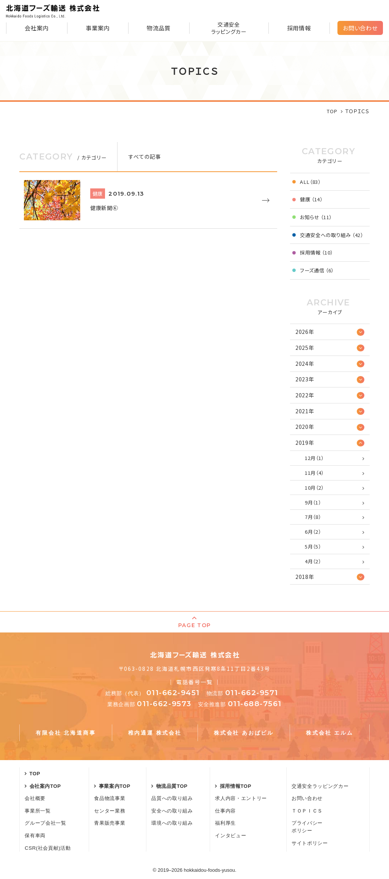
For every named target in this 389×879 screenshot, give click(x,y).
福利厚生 (225, 823)
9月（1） (313, 502)
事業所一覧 (37, 811)
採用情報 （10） (316, 252)
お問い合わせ (360, 28)
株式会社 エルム (329, 733)
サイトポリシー (310, 843)
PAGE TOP (194, 625)
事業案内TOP (114, 786)
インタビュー (230, 835)
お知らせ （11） (316, 217)
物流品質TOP (172, 786)
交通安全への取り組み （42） (331, 235)
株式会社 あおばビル (244, 733)
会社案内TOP (45, 786)
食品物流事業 (109, 798)
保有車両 (35, 835)
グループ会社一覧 (45, 823)
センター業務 (109, 811)
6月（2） (313, 531)
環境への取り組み (172, 823)
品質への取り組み (172, 798)
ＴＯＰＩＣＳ (307, 811)
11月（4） (314, 472)
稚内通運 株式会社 (155, 733)
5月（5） (313, 546)
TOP (35, 773)
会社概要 (35, 798)
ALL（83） (310, 181)
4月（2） (313, 561)
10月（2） (314, 487)
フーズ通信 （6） (317, 270)
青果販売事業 (109, 823)
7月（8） (313, 516)
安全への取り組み (172, 811)
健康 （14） (311, 199)
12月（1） (314, 458)
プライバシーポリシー (307, 826)
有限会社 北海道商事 (66, 733)
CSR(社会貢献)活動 (48, 848)
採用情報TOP (235, 786)
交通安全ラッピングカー (320, 786)
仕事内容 (225, 811)
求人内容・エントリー (241, 798)
